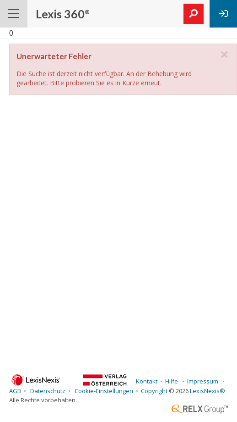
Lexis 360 (63, 14)
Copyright (154, 391)
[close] (224, 55)
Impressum (203, 381)
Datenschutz (47, 391)
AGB (15, 391)
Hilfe (172, 381)
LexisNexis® (207, 391)
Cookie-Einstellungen (103, 391)
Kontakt (146, 381)
